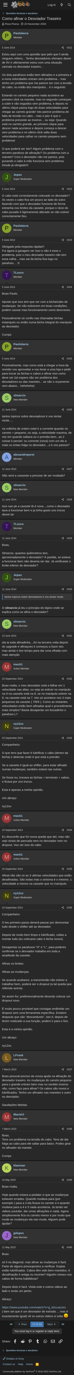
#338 (69, 1129)
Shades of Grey (13, 1358)
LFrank (18, 1055)
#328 (69, 499)
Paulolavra (20, 33)
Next (52, 1324)
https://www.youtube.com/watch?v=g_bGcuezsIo (34, 1307)
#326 (69, 409)
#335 (69, 869)
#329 (69, 538)
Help (20, 1364)
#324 (69, 287)
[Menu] (5, 5)
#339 (69, 1180)
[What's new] (61, 4)
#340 (69, 1247)
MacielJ (18, 1114)
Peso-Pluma (12, 23)
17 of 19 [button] (37, 1324)
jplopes (18, 1233)
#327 (69, 469)
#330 (69, 589)
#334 (69, 830)
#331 (69, 635)
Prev (22, 1324)
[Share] (62, 48)
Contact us (9, 1364)
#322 (69, 189)
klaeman (19, 1165)
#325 (69, 358)
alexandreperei (23, 454)
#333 (69, 738)
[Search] (69, 4)
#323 (69, 240)
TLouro (18, 272)
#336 (69, 907)
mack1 (18, 664)
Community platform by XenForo (32, 1371)
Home (29, 1364)
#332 (69, 678)
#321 (69, 47)
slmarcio (19, 395)
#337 (69, 1069)
